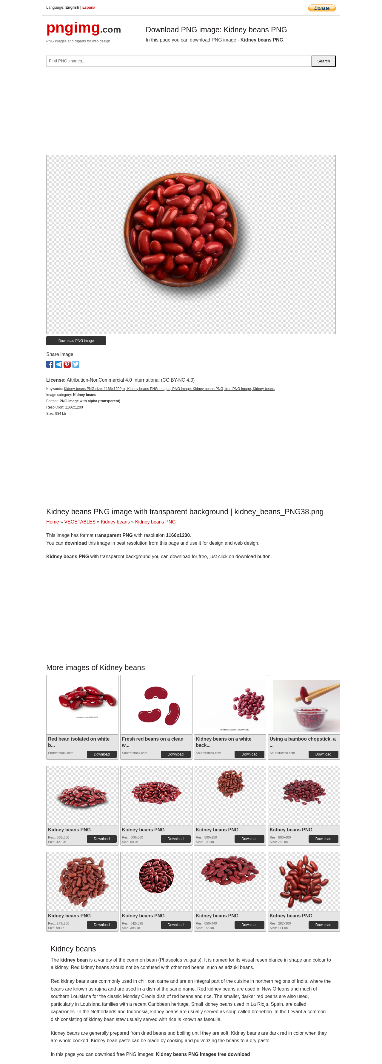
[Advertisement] (191, 113)
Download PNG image (76, 341)
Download (102, 754)
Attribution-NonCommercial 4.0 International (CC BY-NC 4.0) (131, 380)
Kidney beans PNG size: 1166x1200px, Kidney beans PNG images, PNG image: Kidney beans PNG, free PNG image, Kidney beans (169, 389)
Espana (88, 7)
